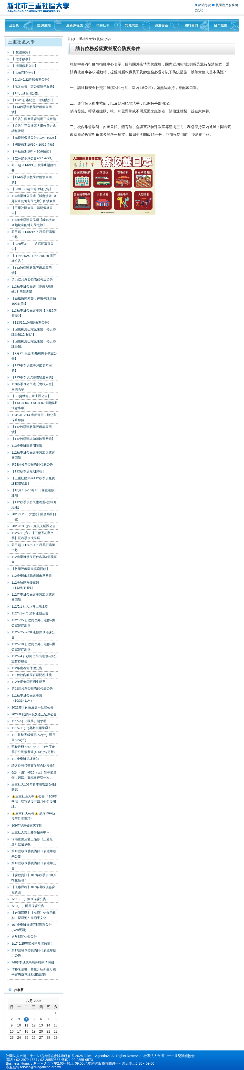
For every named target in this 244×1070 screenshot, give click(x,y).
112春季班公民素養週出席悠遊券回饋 (33, 597)
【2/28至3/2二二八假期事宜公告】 (32, 246)
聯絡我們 (224, 25)
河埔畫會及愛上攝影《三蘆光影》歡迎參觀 (32, 841)
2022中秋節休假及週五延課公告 (34, 714)
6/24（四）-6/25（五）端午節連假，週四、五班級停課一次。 (34, 775)
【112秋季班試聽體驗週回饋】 (33, 439)
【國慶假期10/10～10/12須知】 (33, 144)
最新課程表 (76, 25)
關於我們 (194, 25)
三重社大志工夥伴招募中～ (30, 832)
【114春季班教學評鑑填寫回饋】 (31, 179)
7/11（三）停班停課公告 (28, 899)
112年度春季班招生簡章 (28, 682)
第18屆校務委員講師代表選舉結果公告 (33, 853)
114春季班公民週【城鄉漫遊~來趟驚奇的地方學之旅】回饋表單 (34, 198)
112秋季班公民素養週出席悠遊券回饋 (33, 455)
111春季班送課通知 (25, 759)
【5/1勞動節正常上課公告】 (31, 396)
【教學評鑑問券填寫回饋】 (30, 569)
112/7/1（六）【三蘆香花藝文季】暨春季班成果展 (32, 535)
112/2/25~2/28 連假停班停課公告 (33, 634)
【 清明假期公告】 (24, 66)
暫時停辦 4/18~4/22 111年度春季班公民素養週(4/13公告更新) (33, 749)
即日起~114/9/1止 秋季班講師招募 (34, 167)
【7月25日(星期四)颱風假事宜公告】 (34, 355)
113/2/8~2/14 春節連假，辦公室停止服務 (33, 417)
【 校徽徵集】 (21, 52)
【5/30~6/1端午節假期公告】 (31, 189)
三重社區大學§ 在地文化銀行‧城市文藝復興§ (39, 7)
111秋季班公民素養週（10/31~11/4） (26, 698)
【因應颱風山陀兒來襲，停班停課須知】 (33, 343)
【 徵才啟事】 (21, 59)
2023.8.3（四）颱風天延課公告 (33, 526)
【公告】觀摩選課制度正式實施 (33, 119)
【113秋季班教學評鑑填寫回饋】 (31, 270)
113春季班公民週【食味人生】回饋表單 (33, 386)
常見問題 (135, 25)
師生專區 (164, 25)
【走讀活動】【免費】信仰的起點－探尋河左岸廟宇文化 (33, 915)
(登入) (199, 10)
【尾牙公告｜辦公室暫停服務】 (33, 86)
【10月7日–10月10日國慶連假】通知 (34, 492)
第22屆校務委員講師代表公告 (32, 688)
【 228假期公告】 (24, 73)
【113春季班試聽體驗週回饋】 (33, 377)
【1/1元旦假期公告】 (26, 93)
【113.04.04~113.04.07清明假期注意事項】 (34, 405)
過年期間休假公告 (24, 937)
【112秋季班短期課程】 (28, 471)
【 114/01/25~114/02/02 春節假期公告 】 (33, 258)
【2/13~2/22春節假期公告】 (31, 79)
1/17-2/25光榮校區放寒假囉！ (32, 943)
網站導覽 (205, 5)
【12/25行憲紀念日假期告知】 (32, 100)
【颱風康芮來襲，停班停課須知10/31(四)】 (33, 301)
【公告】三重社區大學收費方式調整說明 (33, 128)
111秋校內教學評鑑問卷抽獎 (31, 675)
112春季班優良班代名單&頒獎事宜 (34, 559)
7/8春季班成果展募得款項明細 (32, 962)
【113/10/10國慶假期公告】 (31, 322)
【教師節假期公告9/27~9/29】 (32, 158)
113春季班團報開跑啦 (26, 446)
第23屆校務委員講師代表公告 (32, 464)
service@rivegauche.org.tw (40, 1067)
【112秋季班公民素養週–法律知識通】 (34, 504)
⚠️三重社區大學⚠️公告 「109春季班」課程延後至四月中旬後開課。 (34, 801)
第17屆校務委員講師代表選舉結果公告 (33, 953)
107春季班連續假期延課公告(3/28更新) (31, 927)
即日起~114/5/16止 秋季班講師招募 (33, 234)
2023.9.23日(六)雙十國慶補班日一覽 (33, 516)
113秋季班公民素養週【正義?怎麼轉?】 (34, 313)
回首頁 (18, 25)
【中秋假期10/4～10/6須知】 (31, 151)
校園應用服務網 (227, 5)
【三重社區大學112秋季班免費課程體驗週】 (33, 480)
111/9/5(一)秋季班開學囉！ (30, 721)
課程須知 (47, 25)
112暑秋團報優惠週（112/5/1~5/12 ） (25, 585)
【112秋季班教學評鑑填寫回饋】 (31, 429)
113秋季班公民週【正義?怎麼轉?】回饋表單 (32, 289)
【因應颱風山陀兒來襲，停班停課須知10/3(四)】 (33, 332)
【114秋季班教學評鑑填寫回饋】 (31, 109)
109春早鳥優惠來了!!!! (26, 825)
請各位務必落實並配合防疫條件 (33, 765)
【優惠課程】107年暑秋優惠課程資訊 (33, 889)
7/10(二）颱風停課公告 (27, 906)
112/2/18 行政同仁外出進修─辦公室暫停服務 (33, 646)
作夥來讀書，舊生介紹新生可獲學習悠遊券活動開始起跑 (33, 971)
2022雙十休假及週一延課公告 (32, 707)
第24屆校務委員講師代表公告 (32, 280)
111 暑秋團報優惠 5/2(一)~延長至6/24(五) (33, 737)
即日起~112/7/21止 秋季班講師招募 (33, 547)
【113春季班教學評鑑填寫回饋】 (31, 367)
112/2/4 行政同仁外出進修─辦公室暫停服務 (34, 658)
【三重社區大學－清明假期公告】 (32, 210)
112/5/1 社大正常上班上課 (29, 606)
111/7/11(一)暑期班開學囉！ (31, 728)
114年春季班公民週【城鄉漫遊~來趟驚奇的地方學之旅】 (34, 222)
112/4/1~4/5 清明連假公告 (29, 613)
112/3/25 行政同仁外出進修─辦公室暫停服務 (33, 622)
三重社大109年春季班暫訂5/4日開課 (33, 787)
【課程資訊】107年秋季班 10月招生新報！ (33, 877)
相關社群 (106, 25)
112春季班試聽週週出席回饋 (31, 576)
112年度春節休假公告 (26, 668)
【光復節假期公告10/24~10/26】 (34, 138)
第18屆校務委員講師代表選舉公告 (33, 865)
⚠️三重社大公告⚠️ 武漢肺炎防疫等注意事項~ (33, 816)
